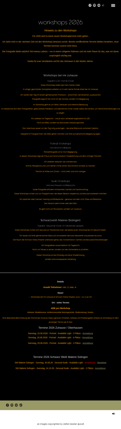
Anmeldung (88, 333)
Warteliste (101, 362)
